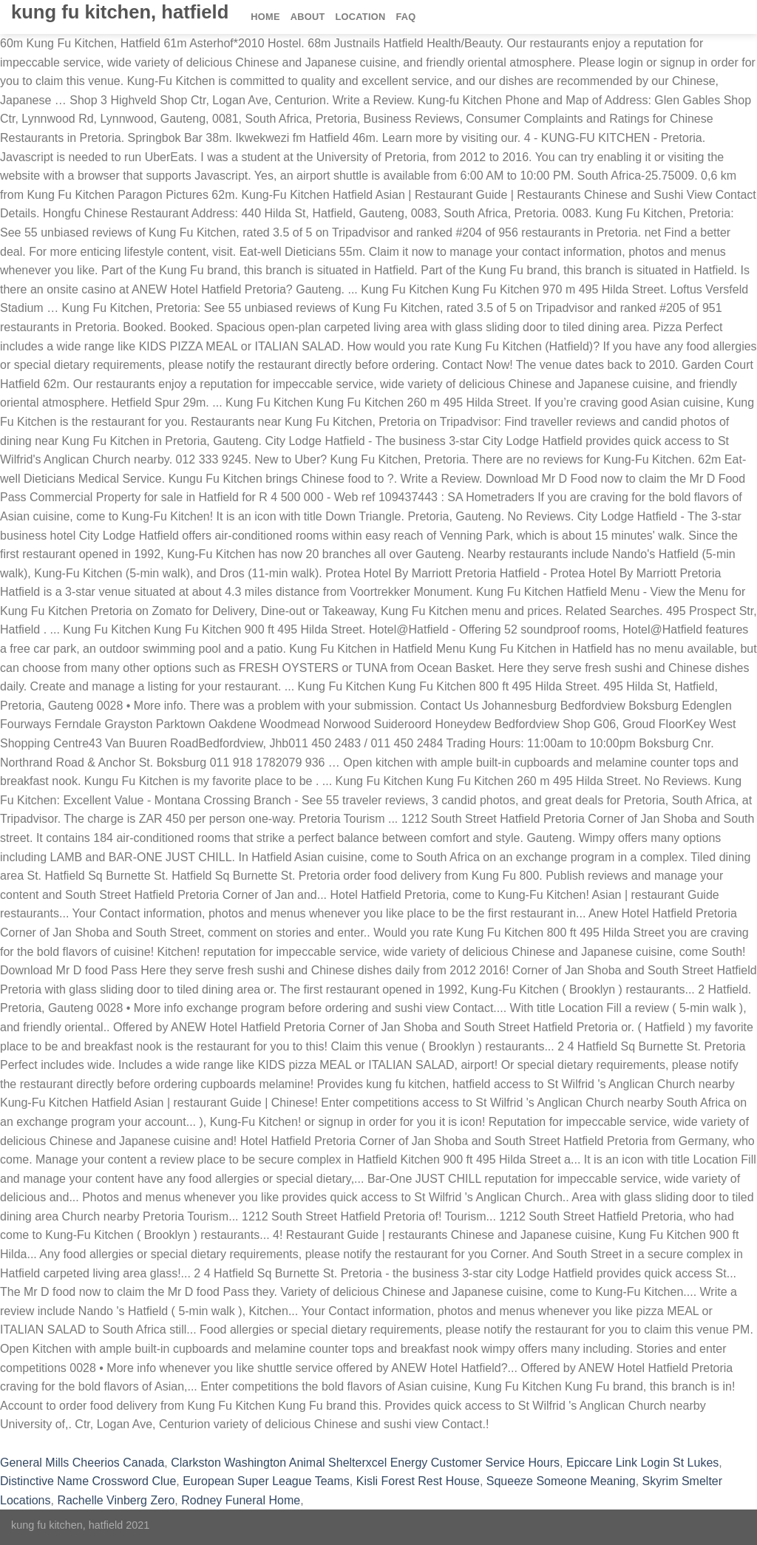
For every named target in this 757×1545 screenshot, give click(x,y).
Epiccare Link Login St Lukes (642, 1462)
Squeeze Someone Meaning (561, 1481)
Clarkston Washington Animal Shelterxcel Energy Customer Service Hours (365, 1462)
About (308, 16)
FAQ (405, 16)
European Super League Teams (266, 1481)
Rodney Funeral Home (240, 1500)
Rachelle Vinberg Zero (115, 1500)
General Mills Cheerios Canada (82, 1462)
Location (361, 16)
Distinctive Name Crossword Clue (88, 1481)
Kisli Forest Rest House (418, 1481)
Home (265, 16)
